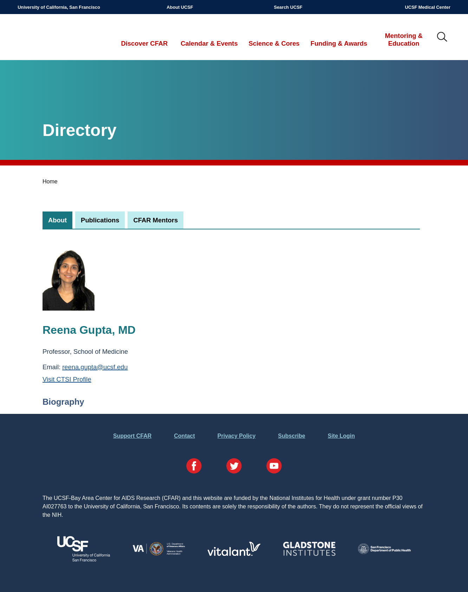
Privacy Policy (236, 436)
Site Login (341, 436)
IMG (442, 37)
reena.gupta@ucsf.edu (95, 367)
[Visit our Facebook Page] (194, 467)
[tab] (57, 220)
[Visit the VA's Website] (158, 554)
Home (50, 181)
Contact (184, 436)
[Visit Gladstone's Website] (309, 554)
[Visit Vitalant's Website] (234, 554)
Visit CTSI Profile (67, 379)
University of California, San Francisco (59, 7)
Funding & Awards (339, 43)
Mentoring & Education (404, 39)
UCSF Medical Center (427, 7)
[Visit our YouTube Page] (274, 467)
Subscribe (291, 436)
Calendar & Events (209, 43)
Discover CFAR (144, 43)
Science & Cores (273, 43)
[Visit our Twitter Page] (234, 467)
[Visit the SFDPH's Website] (384, 552)
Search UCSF (288, 7)
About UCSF (180, 7)
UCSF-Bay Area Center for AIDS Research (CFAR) (54, 37)
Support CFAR (132, 436)
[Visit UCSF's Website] (83, 559)
